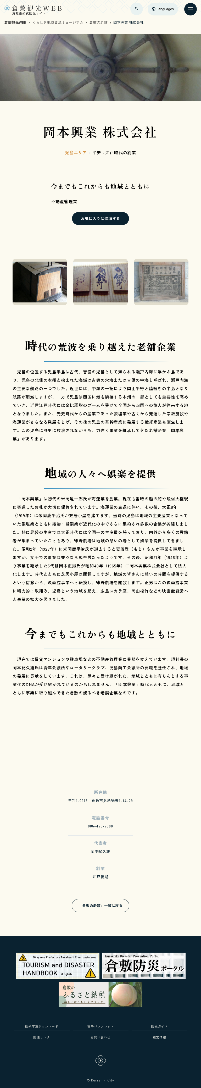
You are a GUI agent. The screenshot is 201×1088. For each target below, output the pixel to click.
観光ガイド (159, 1026)
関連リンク (41, 1037)
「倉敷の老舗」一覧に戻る (100, 905)
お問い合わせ (100, 1037)
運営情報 (159, 1037)
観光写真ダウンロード (41, 1026)
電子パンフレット (100, 1026)
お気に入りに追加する (100, 218)
